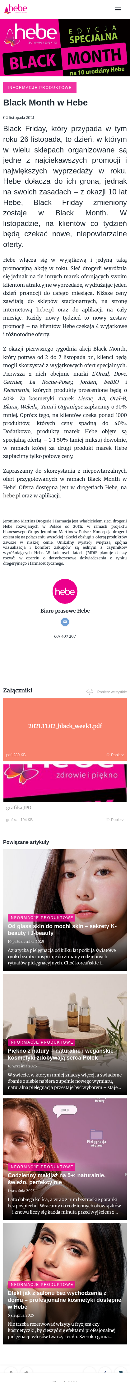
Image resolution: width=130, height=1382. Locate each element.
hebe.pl (45, 309)
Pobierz (115, 755)
